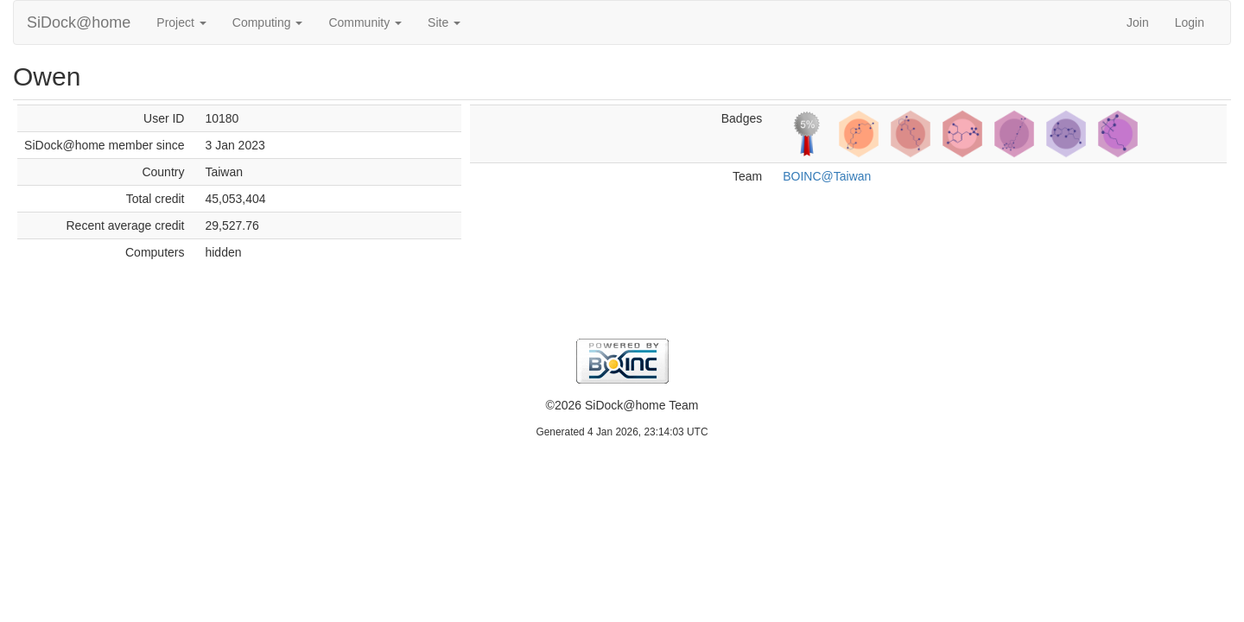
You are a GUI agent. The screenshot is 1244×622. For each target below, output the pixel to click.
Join (1138, 22)
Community (365, 22)
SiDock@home (78, 22)
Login (1189, 22)
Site (444, 22)
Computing (267, 22)
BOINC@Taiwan (827, 176)
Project (181, 22)
